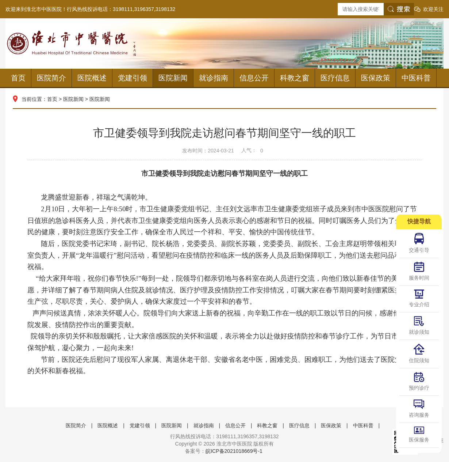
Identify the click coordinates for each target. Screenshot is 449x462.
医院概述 (92, 78)
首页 (18, 78)
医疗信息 (335, 78)
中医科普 (416, 78)
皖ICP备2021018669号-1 (234, 451)
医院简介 (51, 78)
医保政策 (375, 78)
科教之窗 (294, 78)
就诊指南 (213, 78)
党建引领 (132, 78)
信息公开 (254, 78)
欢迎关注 (433, 9)
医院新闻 (173, 78)
